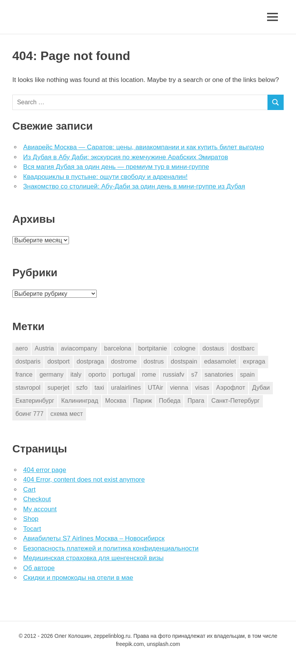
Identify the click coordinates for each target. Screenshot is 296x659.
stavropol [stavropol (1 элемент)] (27, 387)
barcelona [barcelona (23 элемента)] (117, 348)
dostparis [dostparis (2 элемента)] (27, 361)
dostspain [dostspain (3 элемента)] (184, 361)
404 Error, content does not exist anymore (84, 479)
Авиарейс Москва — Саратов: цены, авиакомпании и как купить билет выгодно (143, 147)
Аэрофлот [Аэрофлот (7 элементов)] (230, 387)
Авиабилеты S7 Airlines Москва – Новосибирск (94, 538)
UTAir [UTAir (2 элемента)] (155, 387)
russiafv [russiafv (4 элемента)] (173, 374)
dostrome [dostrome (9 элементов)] (124, 361)
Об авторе (39, 568)
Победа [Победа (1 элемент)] (169, 400)
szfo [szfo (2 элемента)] (81, 387)
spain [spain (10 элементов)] (247, 374)
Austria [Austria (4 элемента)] (44, 348)
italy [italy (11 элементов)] (76, 374)
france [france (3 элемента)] (23, 374)
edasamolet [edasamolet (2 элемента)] (220, 361)
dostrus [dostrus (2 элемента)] (154, 361)
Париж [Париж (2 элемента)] (142, 400)
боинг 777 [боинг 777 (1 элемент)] (29, 413)
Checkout (37, 499)
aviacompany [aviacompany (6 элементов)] (79, 348)
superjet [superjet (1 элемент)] (58, 387)
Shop (31, 518)
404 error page (44, 470)
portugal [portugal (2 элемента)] (124, 374)
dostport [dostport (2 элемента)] (58, 361)
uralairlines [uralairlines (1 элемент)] (126, 387)
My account (40, 509)
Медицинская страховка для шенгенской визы (93, 558)
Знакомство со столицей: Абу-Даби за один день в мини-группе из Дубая (134, 186)
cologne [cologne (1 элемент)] (184, 348)
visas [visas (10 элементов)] (202, 387)
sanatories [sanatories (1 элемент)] (219, 374)
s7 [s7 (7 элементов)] (194, 374)
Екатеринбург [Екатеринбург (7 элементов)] (34, 400)
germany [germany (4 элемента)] (51, 374)
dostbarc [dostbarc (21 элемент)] (242, 348)
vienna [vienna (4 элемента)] (179, 387)
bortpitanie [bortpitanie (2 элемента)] (152, 348)
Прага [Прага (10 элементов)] (195, 400)
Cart (29, 489)
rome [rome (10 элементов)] (149, 374)
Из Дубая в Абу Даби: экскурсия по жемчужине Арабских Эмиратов (125, 157)
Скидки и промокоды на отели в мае (78, 577)
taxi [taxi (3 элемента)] (99, 387)
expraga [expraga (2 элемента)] (254, 361)
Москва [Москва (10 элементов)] (115, 400)
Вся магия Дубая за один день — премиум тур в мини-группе (116, 166)
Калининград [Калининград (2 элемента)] (79, 400)
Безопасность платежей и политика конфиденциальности (110, 548)
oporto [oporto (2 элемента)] (97, 374)
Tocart (32, 528)
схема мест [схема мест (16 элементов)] (66, 413)
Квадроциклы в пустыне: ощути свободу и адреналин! (105, 176)
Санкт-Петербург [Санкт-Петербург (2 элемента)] (235, 400)
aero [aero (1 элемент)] (21, 348)
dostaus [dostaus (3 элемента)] (213, 348)
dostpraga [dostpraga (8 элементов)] (90, 361)
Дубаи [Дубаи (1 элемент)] (261, 387)
